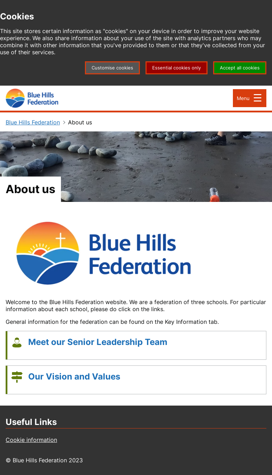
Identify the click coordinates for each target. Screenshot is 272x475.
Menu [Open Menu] (243, 98)
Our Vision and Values (74, 376)
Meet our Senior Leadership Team (97, 342)
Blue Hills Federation (33, 122)
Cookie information (31, 439)
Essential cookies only (176, 67)
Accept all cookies (240, 67)
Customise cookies (112, 67)
